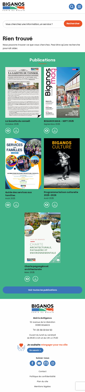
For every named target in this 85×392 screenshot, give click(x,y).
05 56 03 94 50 (44, 330)
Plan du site (42, 381)
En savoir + (35, 350)
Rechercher (73, 23)
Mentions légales (42, 386)
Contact (42, 371)
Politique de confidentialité (42, 376)
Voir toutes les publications (42, 290)
